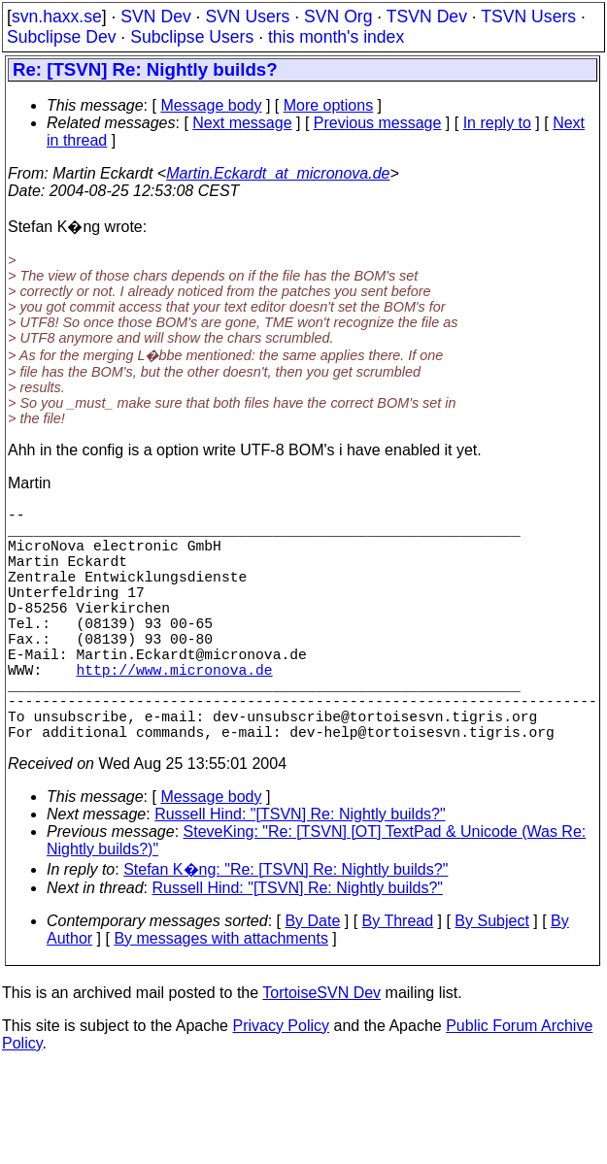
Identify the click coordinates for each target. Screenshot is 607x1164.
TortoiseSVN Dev (321, 1051)
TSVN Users (528, 16)
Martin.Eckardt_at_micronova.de (277, 173)
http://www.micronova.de (174, 711)
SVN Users (247, 16)
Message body (210, 105)
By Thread (398, 979)
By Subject (491, 979)
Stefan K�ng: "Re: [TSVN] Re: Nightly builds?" (285, 927)
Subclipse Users (191, 37)
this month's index (336, 37)
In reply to (497, 123)
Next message (241, 123)
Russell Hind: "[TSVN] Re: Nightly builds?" (299, 872)
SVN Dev (155, 16)
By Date (312, 979)
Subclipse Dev (61, 37)
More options (329, 105)
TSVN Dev (427, 16)
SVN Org (338, 16)
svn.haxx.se (57, 16)
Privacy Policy (280, 1084)
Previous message (378, 123)
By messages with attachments (221, 996)
